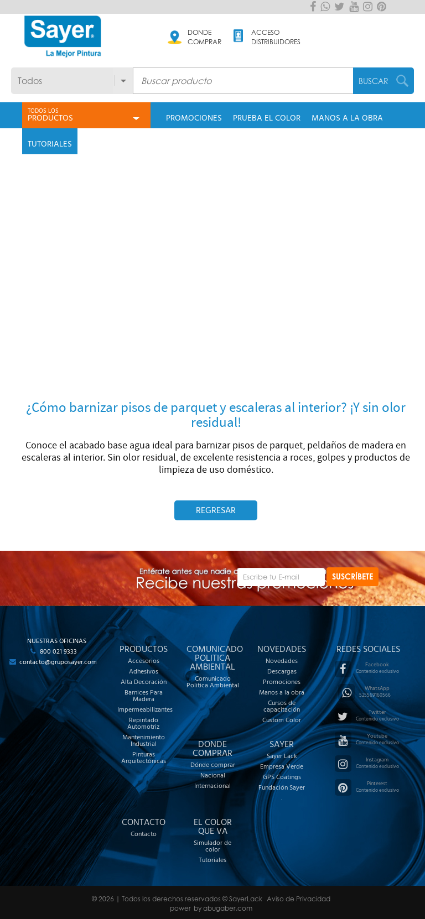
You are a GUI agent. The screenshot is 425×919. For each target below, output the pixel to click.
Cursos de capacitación (281, 706)
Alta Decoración (144, 681)
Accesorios (143, 660)
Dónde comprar (212, 764)
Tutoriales (212, 860)
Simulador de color (212, 846)
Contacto (144, 834)
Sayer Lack (282, 756)
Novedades (282, 660)
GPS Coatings (282, 777)
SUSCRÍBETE (352, 576)
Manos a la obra (281, 692)
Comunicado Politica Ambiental (212, 681)
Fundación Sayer (281, 787)
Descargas (282, 671)
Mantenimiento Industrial (143, 740)
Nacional (212, 775)
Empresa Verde (281, 766)
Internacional (212, 785)
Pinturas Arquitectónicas (143, 757)
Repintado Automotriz (143, 723)
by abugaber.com (223, 908)
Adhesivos (143, 671)
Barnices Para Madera (144, 695)
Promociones (281, 681)
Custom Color (281, 720)
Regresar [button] (216, 510)
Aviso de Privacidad (298, 899)
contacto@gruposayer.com (58, 662)
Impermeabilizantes (143, 709)
